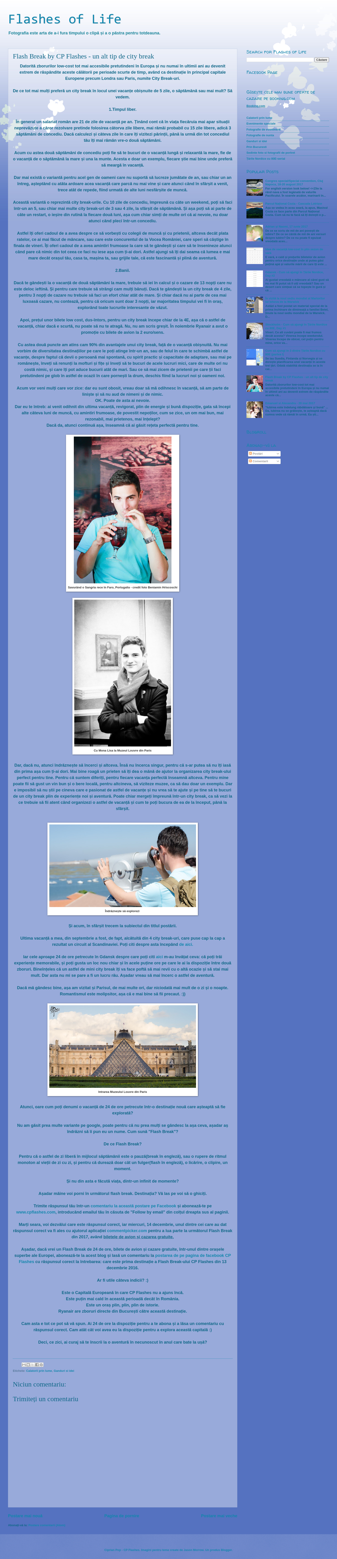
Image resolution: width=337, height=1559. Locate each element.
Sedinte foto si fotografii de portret (270, 152)
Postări (255, 453)
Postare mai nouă (25, 1516)
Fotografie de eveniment (263, 129)
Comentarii (258, 461)
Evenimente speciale (261, 123)
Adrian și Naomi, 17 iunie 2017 (286, 226)
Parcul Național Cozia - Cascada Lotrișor (293, 203)
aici (159, 957)
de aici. (186, 944)
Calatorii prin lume (39, 1370)
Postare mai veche (219, 1516)
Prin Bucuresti (256, 147)
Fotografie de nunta (260, 135)
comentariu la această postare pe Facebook (133, 1206)
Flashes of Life (65, 20)
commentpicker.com (127, 1230)
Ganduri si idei (64, 1370)
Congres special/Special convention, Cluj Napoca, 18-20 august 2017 (294, 182)
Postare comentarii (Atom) (46, 1525)
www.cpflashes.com (35, 1212)
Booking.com (255, 106)
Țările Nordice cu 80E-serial (265, 158)
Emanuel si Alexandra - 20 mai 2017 (290, 403)
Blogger (226, 1550)
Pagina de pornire (121, 1516)
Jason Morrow (194, 1550)
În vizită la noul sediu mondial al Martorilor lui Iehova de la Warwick (295, 300)
